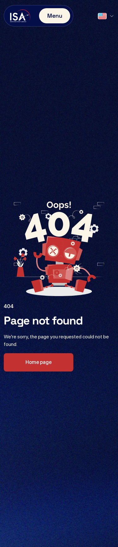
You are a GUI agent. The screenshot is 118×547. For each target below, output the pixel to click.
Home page (38, 362)
